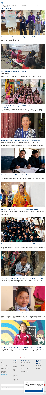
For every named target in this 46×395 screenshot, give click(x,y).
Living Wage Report (15, 370)
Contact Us (4, 374)
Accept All (34, 391)
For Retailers (38, 365)
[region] (34, 387)
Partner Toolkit (38, 369)
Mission (2, 362)
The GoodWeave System (25, 362)
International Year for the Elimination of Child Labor (15, 376)
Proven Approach (16, 5)
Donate (24, 5)
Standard (22, 365)
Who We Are (3, 363)
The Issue (8, 5)
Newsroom (3, 369)
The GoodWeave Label (25, 363)
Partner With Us (39, 368)
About (3, 5)
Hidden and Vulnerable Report (15, 367)
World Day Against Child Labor (15, 372)
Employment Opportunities (4, 372)
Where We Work (4, 365)
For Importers (38, 366)
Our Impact (23, 366)
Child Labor (15, 362)
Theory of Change (4, 366)
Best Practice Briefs (24, 371)
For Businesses (5, 6)
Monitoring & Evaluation (25, 368)
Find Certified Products (33, 5)
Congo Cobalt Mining (15, 380)
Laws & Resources (15, 364)
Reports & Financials (5, 368)
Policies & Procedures (25, 369)
